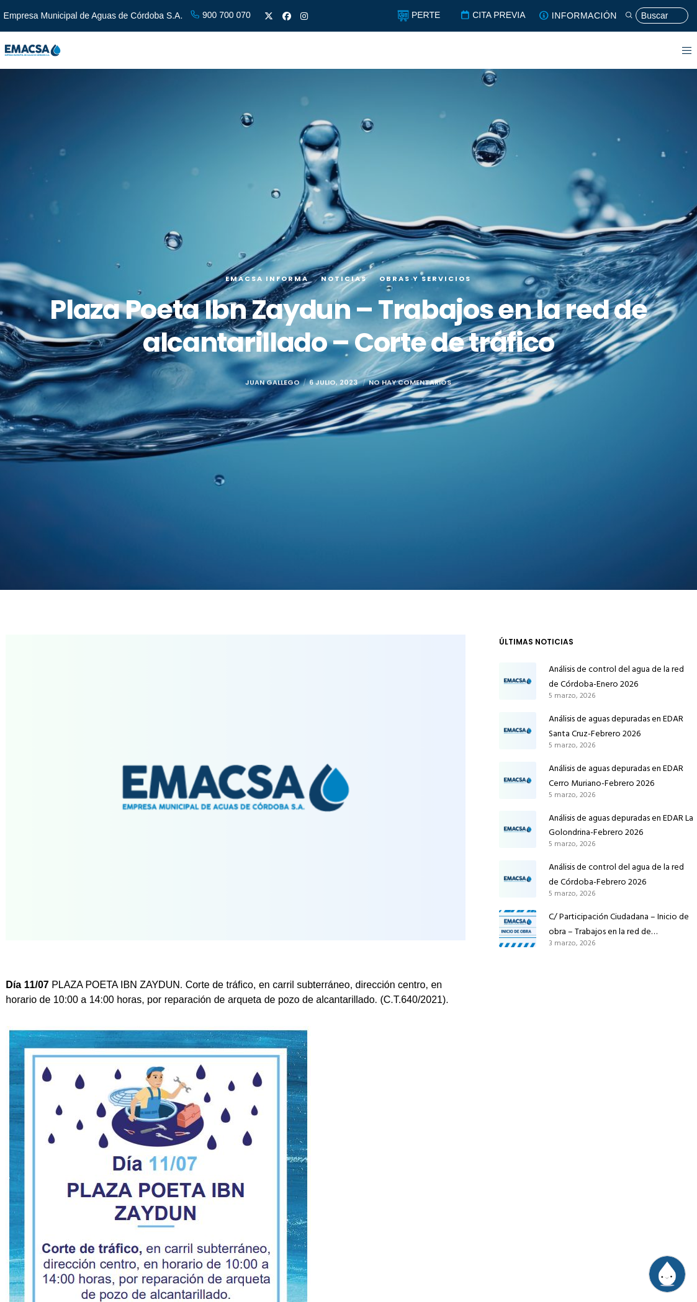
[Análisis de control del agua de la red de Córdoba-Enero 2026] (517, 681)
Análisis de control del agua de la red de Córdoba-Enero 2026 (616, 676)
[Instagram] (304, 16)
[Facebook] (286, 16)
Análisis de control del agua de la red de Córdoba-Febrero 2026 (616, 874)
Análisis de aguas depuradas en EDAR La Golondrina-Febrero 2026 (621, 825)
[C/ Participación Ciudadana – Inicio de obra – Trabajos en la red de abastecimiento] (517, 928)
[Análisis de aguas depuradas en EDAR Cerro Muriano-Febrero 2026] (517, 780)
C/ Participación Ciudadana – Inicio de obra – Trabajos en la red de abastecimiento (619, 924)
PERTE (418, 15)
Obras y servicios (425, 278)
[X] (268, 16)
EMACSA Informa (266, 278)
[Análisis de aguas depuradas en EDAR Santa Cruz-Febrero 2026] (517, 730)
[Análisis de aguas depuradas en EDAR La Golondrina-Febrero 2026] (517, 830)
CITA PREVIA (492, 15)
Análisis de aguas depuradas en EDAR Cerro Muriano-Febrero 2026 (616, 775)
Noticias (344, 278)
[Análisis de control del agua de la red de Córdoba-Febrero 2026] (517, 879)
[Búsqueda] (656, 15)
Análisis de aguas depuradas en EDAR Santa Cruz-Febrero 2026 (616, 726)
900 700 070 (220, 15)
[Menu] (679, 50)
